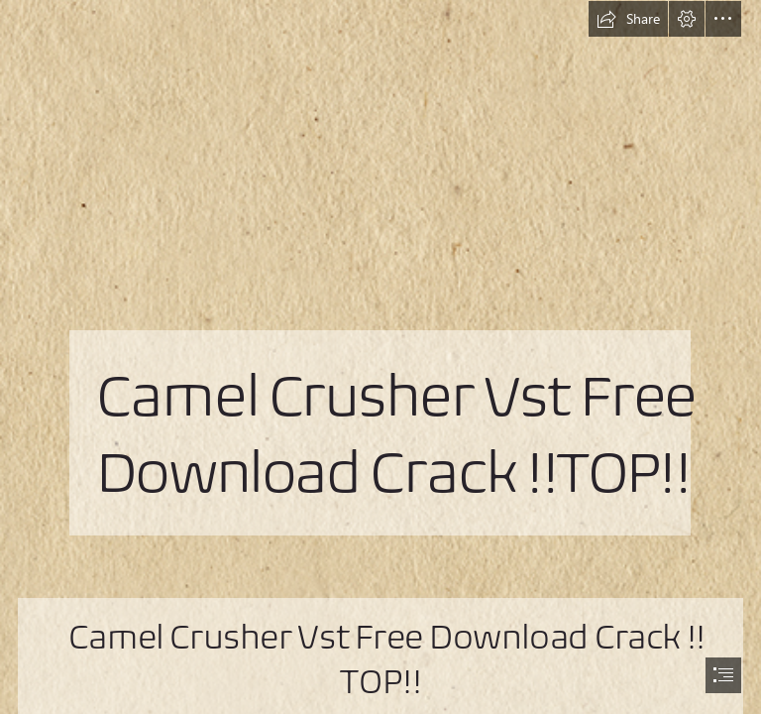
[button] (628, 19)
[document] (380, 357)
